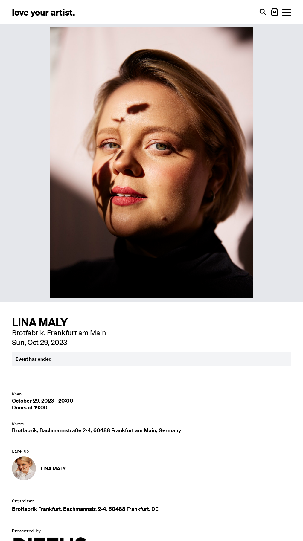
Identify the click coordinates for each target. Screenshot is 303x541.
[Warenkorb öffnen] (274, 12)
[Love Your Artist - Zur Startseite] (43, 11)
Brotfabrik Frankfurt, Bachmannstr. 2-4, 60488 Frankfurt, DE (85, 508)
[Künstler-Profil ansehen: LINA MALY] (151, 468)
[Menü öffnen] (286, 12)
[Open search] (263, 12)
